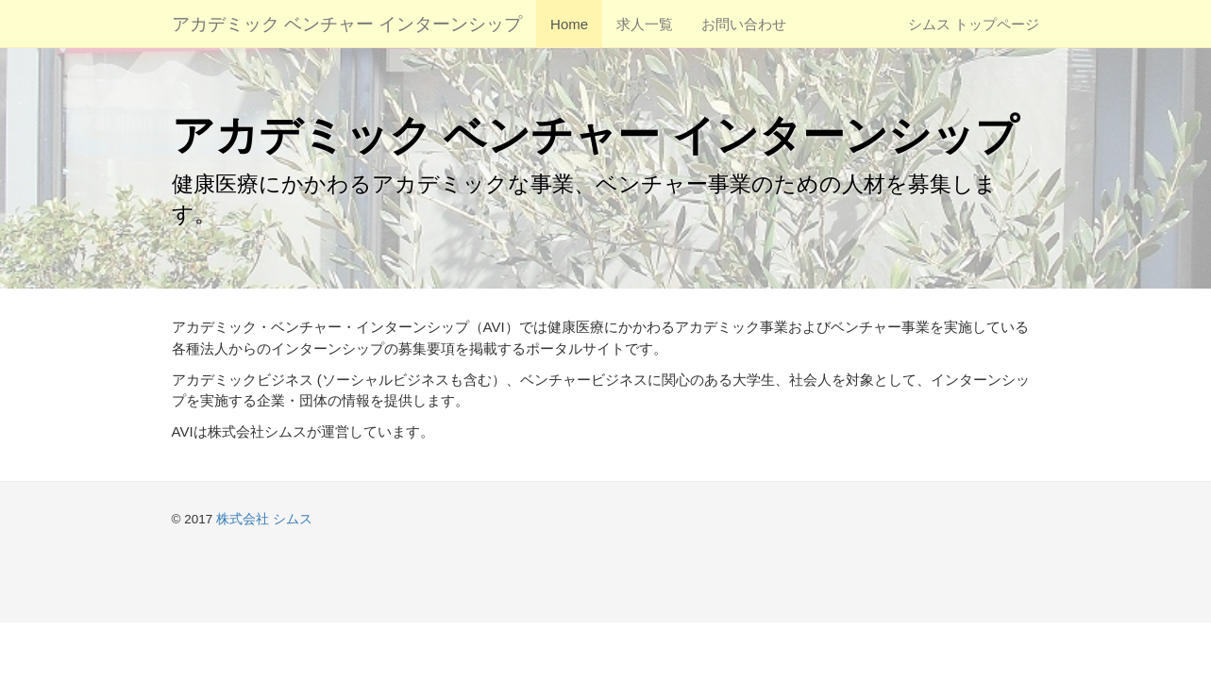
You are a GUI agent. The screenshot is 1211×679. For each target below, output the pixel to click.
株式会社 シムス (264, 519)
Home (569, 24)
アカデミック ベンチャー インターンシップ (347, 24)
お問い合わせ (743, 24)
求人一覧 (644, 24)
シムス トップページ (973, 24)
